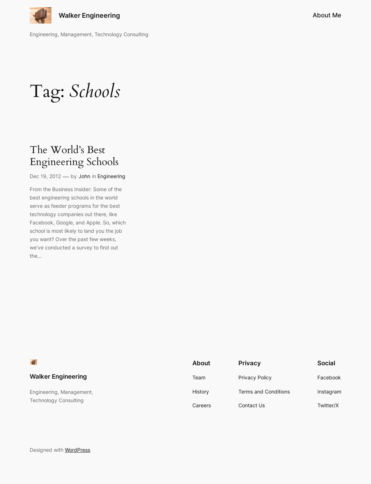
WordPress (77, 450)
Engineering (111, 176)
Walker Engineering (89, 15)
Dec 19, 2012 (45, 176)
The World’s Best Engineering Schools (74, 156)
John (84, 176)
